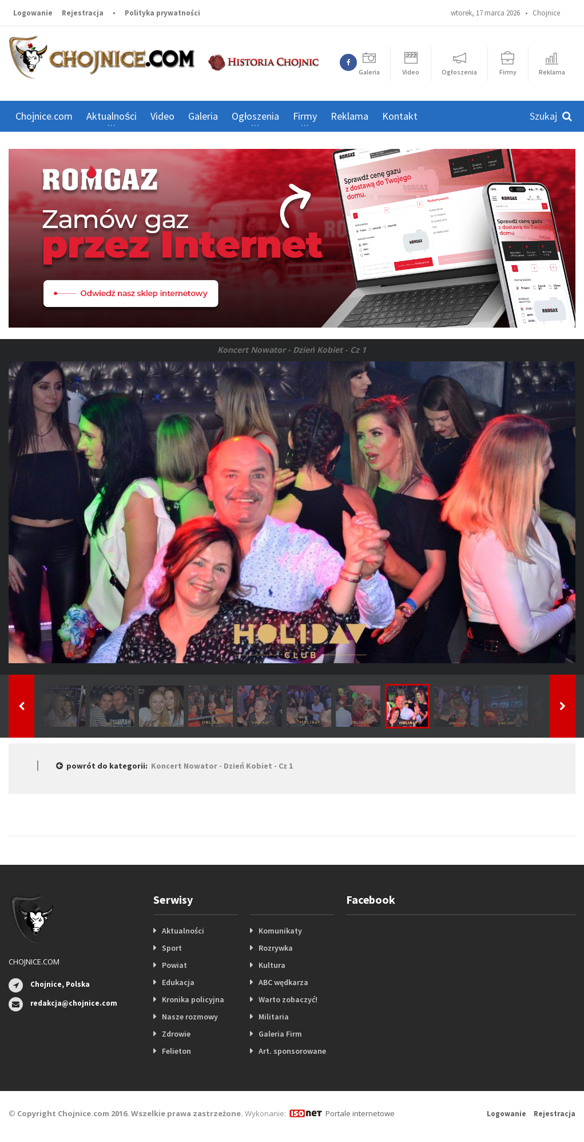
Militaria (274, 1016)
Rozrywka (276, 948)
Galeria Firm (280, 1034)
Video (162, 116)
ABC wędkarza (283, 982)
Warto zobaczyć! (288, 999)
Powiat (174, 965)
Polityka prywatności (162, 13)
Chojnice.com (44, 116)
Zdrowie (176, 1034)
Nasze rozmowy (190, 1016)
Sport (172, 948)
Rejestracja (83, 13)
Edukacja (178, 982)
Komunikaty (280, 931)
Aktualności (183, 931)
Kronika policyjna (193, 999)
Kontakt (400, 116)
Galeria (203, 116)
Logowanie (33, 13)
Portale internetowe (360, 1113)
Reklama (349, 116)
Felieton (176, 1051)
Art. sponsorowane (292, 1051)
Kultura (272, 965)
